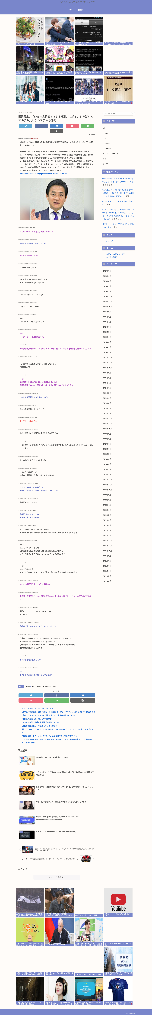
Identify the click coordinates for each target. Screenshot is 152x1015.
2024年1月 (107, 413)
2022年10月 (107, 490)
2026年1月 (107, 291)
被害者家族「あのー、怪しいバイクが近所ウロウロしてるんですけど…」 (51, 731)
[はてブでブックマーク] (50, 126)
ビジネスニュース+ (110, 154)
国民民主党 (47, 681)
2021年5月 (107, 576)
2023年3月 (107, 464)
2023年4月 (107, 459)
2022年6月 (107, 510)
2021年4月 (107, 581)
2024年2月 (107, 408)
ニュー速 (106, 143)
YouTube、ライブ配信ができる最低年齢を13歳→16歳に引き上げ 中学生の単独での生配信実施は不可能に (118, 193)
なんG (21, 681)
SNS (28, 681)
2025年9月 (107, 312)
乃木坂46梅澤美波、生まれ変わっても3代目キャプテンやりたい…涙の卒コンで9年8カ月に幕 (58, 707)
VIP (104, 128)
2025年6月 (107, 327)
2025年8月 (107, 317)
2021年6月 (107, 571)
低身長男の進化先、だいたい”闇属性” (37, 714)
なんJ (105, 138)
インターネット (36, 681)
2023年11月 (107, 424)
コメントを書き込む (57, 872)
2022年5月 (107, 515)
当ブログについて (129, 1009)
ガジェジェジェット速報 (115, 254)
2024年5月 (107, 393)
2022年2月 (107, 530)
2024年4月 (107, 398)
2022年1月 (107, 535)
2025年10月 (107, 307)
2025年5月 (107, 332)
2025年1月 (107, 352)
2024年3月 (107, 403)
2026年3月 (107, 281)
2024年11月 (107, 362)
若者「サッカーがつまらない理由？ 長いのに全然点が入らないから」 (49, 710)
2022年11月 (107, 485)
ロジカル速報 (111, 257)
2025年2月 (107, 347)
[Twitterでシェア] (24, 126)
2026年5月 (107, 271)
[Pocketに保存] (63, 126)
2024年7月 (107, 383)
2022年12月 (107, 479)
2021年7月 (107, 566)
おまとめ (109, 241)
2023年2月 (107, 469)
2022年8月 (107, 500)
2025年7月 (107, 322)
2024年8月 (107, 378)
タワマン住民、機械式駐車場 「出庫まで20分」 (41, 717)
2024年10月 (107, 368)
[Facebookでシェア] (37, 126)
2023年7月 (107, 444)
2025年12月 (107, 296)
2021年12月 (107, 541)
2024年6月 (107, 388)
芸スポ (105, 164)
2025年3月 (107, 342)
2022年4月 (107, 520)
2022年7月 (107, 505)
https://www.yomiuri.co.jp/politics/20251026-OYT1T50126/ (43, 169)
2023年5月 (107, 454)
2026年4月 (107, 276)
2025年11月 (107, 302)
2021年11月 (107, 546)
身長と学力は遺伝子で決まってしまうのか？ (39, 721)
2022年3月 (107, 525)
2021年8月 (107, 561)
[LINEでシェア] (76, 126)
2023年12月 (107, 418)
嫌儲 (104, 159)
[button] (89, 126)
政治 (54, 681)
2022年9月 (107, 495)
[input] (118, 114)
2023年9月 (107, 434)
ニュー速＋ (107, 149)
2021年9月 (107, 556)
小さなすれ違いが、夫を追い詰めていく (38, 703)
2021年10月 (107, 551)
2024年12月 (107, 357)
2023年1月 (107, 474)
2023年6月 (107, 449)
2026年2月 (107, 286)
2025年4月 (107, 337)
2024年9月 (107, 373)
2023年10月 (107, 429)
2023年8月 (107, 439)
